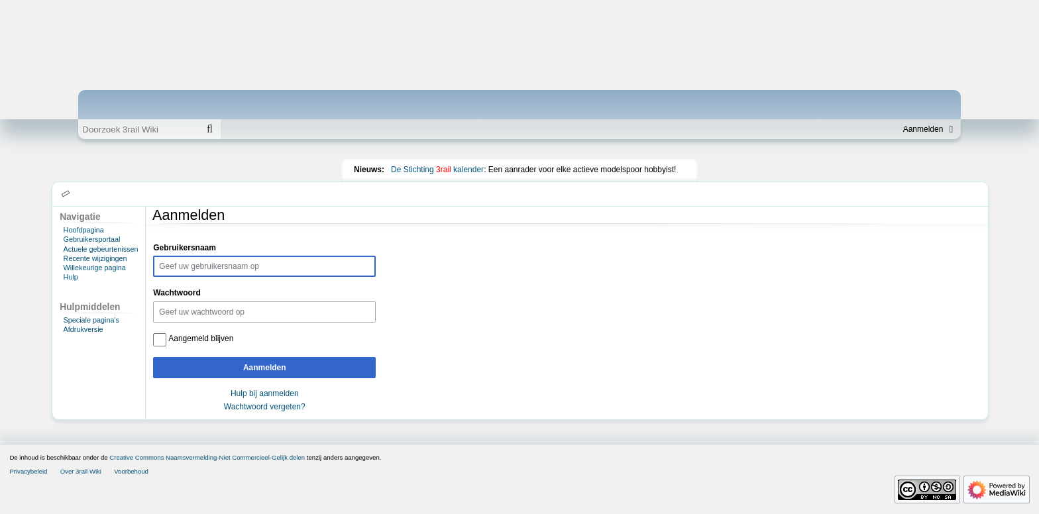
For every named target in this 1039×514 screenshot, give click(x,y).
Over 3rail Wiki (80, 471)
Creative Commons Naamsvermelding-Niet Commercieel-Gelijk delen (207, 457)
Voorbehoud (131, 471)
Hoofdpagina (84, 230)
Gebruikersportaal (92, 239)
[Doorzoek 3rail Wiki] (138, 129)
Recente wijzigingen (95, 258)
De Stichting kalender (437, 169)
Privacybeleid (28, 471)
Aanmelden (264, 367)
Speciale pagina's (91, 320)
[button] (66, 194)
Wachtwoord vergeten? (264, 406)
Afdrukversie (83, 329)
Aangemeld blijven (200, 338)
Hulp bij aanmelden (265, 393)
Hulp (71, 277)
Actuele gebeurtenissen (101, 249)
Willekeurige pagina (95, 268)
